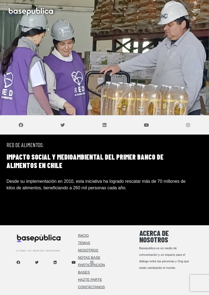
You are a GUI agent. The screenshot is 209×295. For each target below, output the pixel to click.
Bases (84, 272)
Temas (84, 242)
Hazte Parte (90, 279)
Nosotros (88, 250)
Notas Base (89, 257)
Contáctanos (91, 286)
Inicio (83, 235)
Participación (91, 264)
